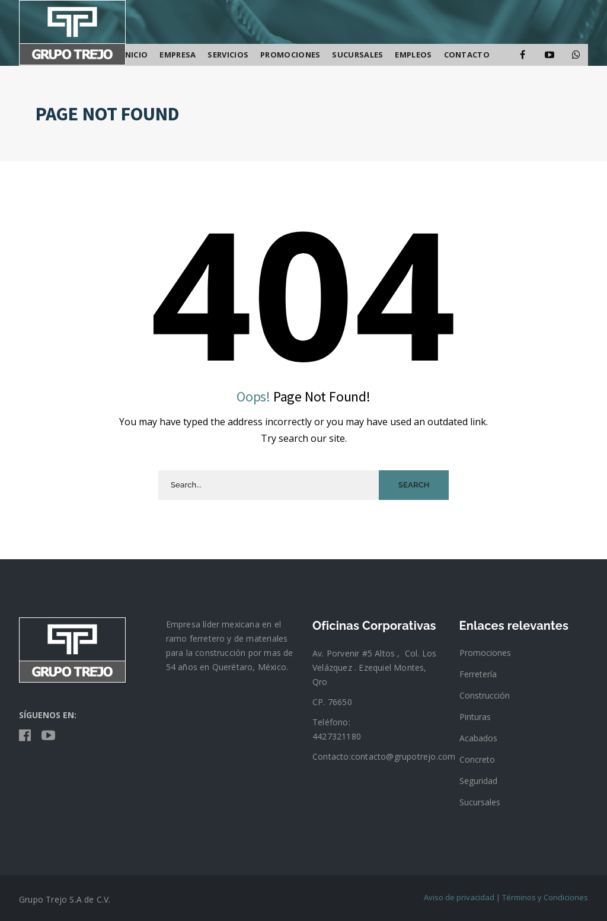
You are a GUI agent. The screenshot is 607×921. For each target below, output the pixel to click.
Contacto (467, 54)
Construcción (484, 695)
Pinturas (475, 716)
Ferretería (478, 674)
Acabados (478, 738)
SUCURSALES (357, 54)
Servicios (227, 54)
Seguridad (478, 780)
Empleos (413, 54)
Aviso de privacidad (459, 897)
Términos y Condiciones (545, 897)
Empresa (177, 54)
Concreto (477, 759)
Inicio (135, 54)
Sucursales (479, 802)
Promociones (290, 54)
